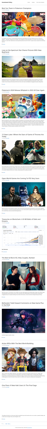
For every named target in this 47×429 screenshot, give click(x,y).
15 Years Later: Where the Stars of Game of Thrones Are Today (23, 135)
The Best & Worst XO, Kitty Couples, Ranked (18, 258)
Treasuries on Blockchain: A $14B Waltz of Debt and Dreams (21, 220)
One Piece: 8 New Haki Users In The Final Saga (19, 385)
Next (9, 423)
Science (29, 2)
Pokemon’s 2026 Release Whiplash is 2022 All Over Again (23, 90)
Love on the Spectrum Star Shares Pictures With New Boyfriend (21, 51)
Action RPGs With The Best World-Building (17, 343)
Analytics (33, 2)
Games (4, 44)
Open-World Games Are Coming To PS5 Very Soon (20, 178)
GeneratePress (29, 427)
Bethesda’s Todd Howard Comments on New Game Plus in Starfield (23, 304)
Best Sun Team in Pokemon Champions (16, 8)
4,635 (6, 423)
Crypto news (5, 251)
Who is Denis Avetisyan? (40, 2)
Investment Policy (7, 2)
